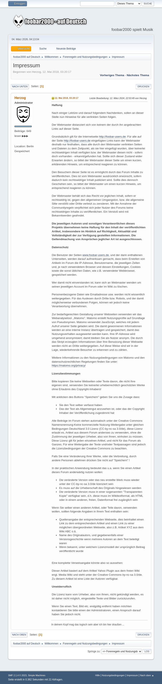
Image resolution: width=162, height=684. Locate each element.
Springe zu (94, 651)
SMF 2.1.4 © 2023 (17, 675)
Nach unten (19, 86)
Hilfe (97, 675)
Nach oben (19, 634)
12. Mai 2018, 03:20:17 (66, 98)
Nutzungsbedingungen (113, 675)
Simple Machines (36, 675)
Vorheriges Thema (112, 75)
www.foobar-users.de (95, 255)
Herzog (20, 98)
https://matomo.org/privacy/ (69, 365)
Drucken (143, 86)
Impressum (132, 675)
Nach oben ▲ (147, 675)
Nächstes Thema (138, 75)
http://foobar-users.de (112, 136)
